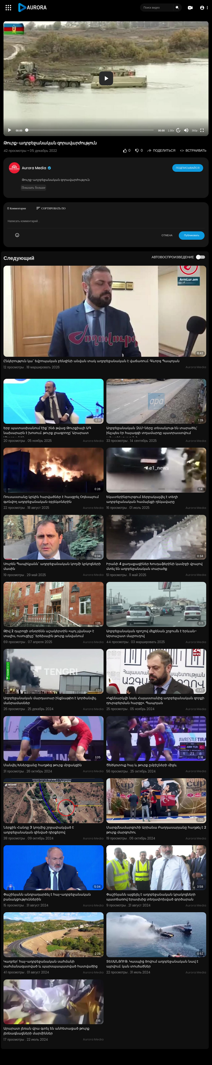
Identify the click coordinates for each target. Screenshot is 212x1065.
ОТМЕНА (167, 235)
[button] (203, 8)
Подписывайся (188, 168)
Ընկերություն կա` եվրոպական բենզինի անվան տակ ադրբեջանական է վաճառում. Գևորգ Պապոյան (91, 361)
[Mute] (186, 130)
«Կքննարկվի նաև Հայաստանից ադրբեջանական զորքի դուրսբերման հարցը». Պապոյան (155, 700)
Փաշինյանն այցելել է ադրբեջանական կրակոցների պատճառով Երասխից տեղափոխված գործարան (151, 897)
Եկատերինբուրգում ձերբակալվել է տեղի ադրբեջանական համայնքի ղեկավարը (142, 499)
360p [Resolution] (194, 130)
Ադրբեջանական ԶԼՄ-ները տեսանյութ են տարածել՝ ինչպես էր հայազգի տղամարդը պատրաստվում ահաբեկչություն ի (151, 433)
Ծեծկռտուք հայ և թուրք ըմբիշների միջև (141, 765)
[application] (106, 78)
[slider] (90, 130)
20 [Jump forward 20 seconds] (178, 130)
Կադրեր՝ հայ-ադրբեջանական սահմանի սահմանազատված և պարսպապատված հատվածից (50, 964)
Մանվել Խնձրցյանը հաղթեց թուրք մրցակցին (42, 765)
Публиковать (191, 235)
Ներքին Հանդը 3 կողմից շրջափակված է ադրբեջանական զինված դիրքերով (38, 830)
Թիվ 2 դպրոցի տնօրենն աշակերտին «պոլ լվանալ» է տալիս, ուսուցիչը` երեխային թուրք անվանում (48, 633)
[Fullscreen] (202, 130)
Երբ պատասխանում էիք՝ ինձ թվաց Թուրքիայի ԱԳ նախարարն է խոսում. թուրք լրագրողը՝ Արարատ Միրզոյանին (47, 433)
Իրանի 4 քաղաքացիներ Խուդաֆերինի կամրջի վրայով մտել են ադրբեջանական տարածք (154, 566)
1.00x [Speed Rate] (171, 130)
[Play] (9, 130)
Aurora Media (37, 168)
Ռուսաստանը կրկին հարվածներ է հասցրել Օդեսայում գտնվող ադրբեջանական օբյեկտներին (51, 499)
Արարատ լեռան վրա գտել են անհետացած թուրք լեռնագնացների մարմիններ (46, 1031)
